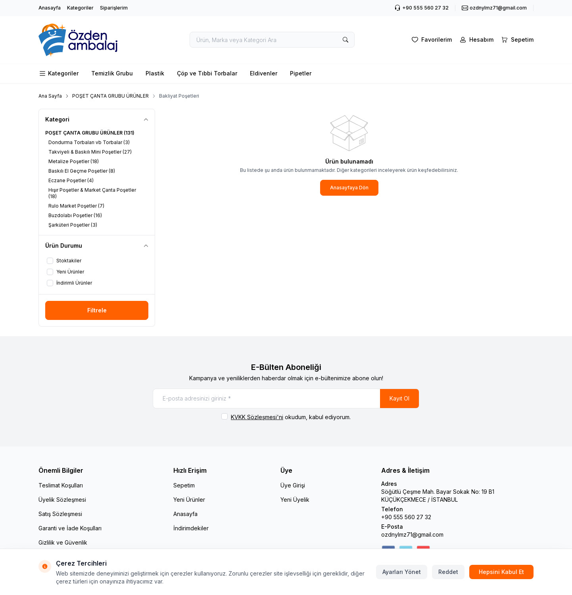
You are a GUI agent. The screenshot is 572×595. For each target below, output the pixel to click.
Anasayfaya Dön (349, 188)
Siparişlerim (114, 8)
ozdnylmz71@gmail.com (412, 534)
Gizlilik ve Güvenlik (62, 542)
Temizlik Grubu (112, 73)
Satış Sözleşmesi (60, 513)
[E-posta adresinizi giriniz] (286, 398)
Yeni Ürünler (189, 499)
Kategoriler (80, 8)
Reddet (448, 571)
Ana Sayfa (50, 96)
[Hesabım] (475, 39)
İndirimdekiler (191, 528)
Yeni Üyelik (294, 499)
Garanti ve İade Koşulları (70, 528)
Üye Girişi (292, 485)
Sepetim (184, 485)
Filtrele (97, 310)
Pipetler (300, 73)
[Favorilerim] (431, 39)
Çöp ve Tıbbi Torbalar (207, 73)
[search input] (272, 40)
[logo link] (86, 40)
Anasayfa (49, 8)
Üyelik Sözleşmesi (62, 499)
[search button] (345, 40)
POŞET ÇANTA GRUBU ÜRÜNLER (110, 96)
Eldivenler (263, 73)
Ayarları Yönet (401, 571)
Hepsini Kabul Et (501, 571)
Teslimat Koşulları (60, 485)
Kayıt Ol (399, 398)
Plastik (155, 73)
